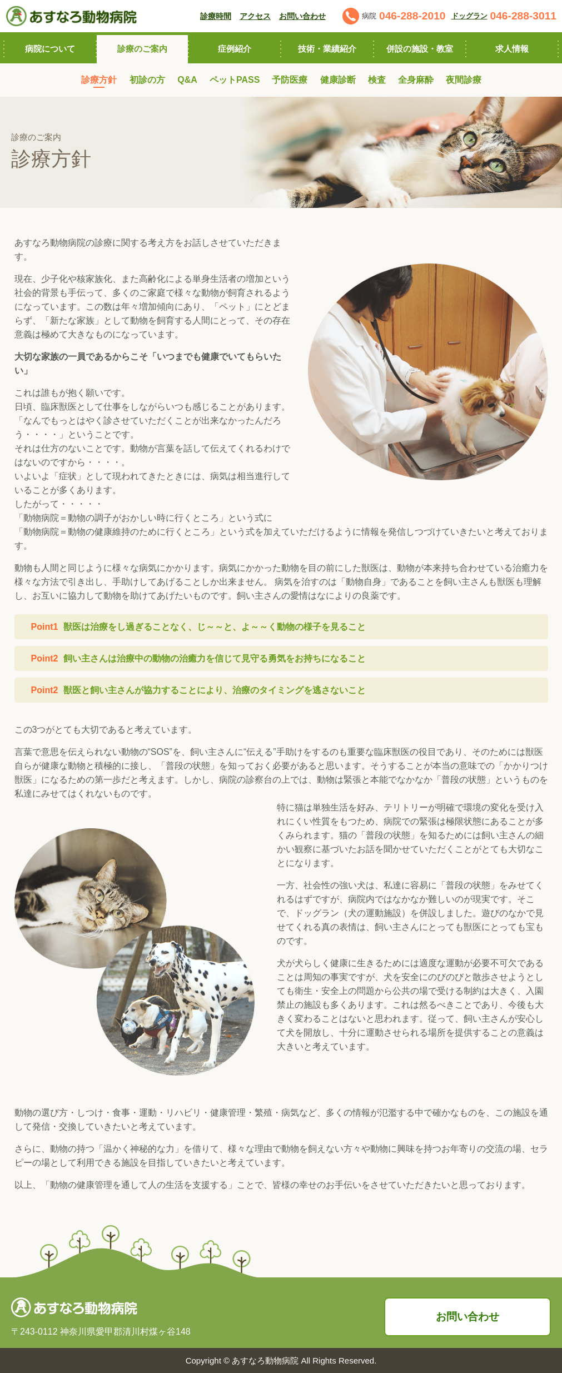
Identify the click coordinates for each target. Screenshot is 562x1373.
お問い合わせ (467, 1316)
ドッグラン (469, 16)
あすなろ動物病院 (265, 1360)
